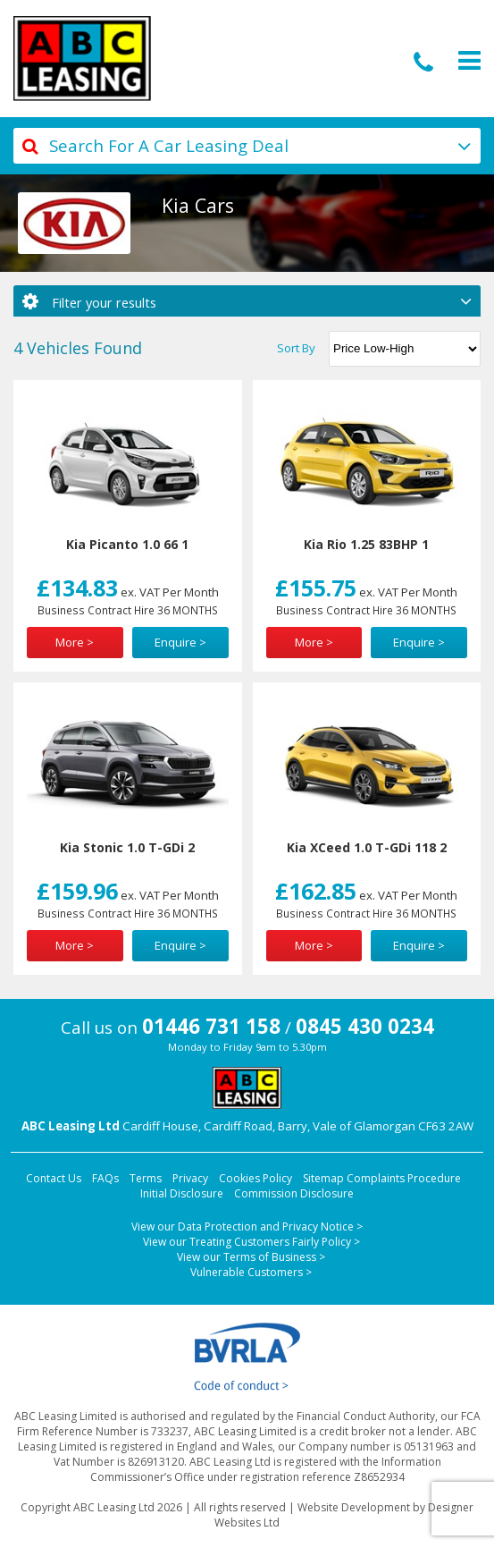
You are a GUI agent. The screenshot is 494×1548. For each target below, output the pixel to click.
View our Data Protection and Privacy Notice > (247, 1226)
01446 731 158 (211, 1026)
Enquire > (180, 642)
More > (74, 642)
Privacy (190, 1178)
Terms (146, 1178)
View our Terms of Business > (251, 1257)
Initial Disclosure (181, 1193)
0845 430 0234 (365, 1026)
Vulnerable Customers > (251, 1272)
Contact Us (53, 1178)
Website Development (353, 1507)
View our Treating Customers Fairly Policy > (251, 1241)
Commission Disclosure (294, 1193)
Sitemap (323, 1178)
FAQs (105, 1178)
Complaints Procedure (404, 1178)
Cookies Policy (255, 1178)
